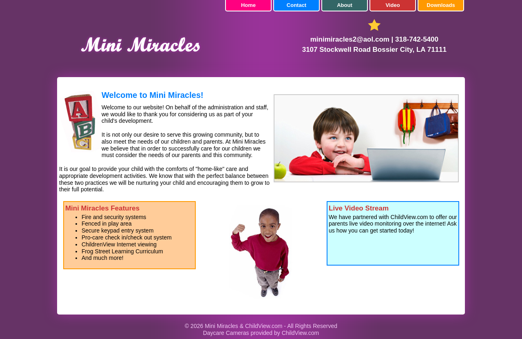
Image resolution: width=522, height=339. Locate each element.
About (344, 5)
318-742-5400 (416, 39)
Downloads (441, 5)
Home (248, 5)
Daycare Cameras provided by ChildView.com (261, 333)
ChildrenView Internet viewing (119, 244)
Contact (296, 5)
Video (392, 5)
